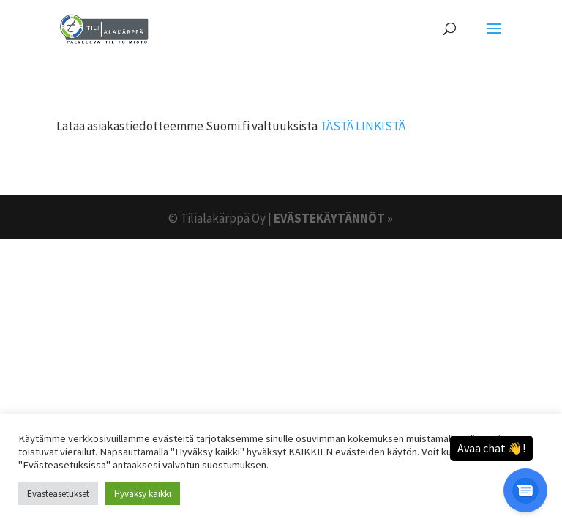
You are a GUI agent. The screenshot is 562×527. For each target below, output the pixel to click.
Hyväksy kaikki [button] (142, 493)
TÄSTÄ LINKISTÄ (362, 126)
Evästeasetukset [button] (58, 493)
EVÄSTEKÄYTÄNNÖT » (333, 218)
